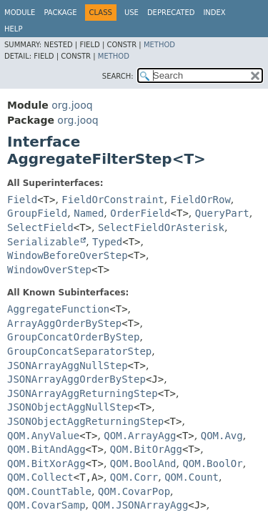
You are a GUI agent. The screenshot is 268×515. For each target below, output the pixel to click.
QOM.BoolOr (212, 463)
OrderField (140, 213)
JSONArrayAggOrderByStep (76, 379)
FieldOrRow (201, 199)
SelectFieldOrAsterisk (161, 227)
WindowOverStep (49, 269)
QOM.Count (191, 477)
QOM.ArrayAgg (140, 435)
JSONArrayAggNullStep (67, 365)
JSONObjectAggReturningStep (85, 421)
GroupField (37, 213)
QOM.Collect (40, 477)
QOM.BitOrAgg (146, 449)
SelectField (40, 227)
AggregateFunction (58, 309)
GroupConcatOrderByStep (73, 337)
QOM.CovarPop (134, 491)
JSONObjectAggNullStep (70, 407)
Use (131, 12)
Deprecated (171, 12)
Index (214, 12)
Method (159, 45)
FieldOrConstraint (112, 199)
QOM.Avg (222, 435)
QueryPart (222, 213)
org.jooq (71, 105)
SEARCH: (118, 76)
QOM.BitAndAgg (46, 449)
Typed (107, 241)
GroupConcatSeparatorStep (79, 351)
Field (22, 199)
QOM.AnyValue (43, 435)
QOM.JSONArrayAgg (139, 505)
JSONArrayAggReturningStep (82, 393)
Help (13, 29)
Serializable (43, 241)
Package (60, 12)
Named (89, 213)
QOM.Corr (134, 477)
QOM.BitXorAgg (46, 463)
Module (19, 12)
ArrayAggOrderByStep (64, 323)
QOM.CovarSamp (46, 505)
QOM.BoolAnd (143, 463)
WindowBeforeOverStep (67, 255)
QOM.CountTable (49, 491)
